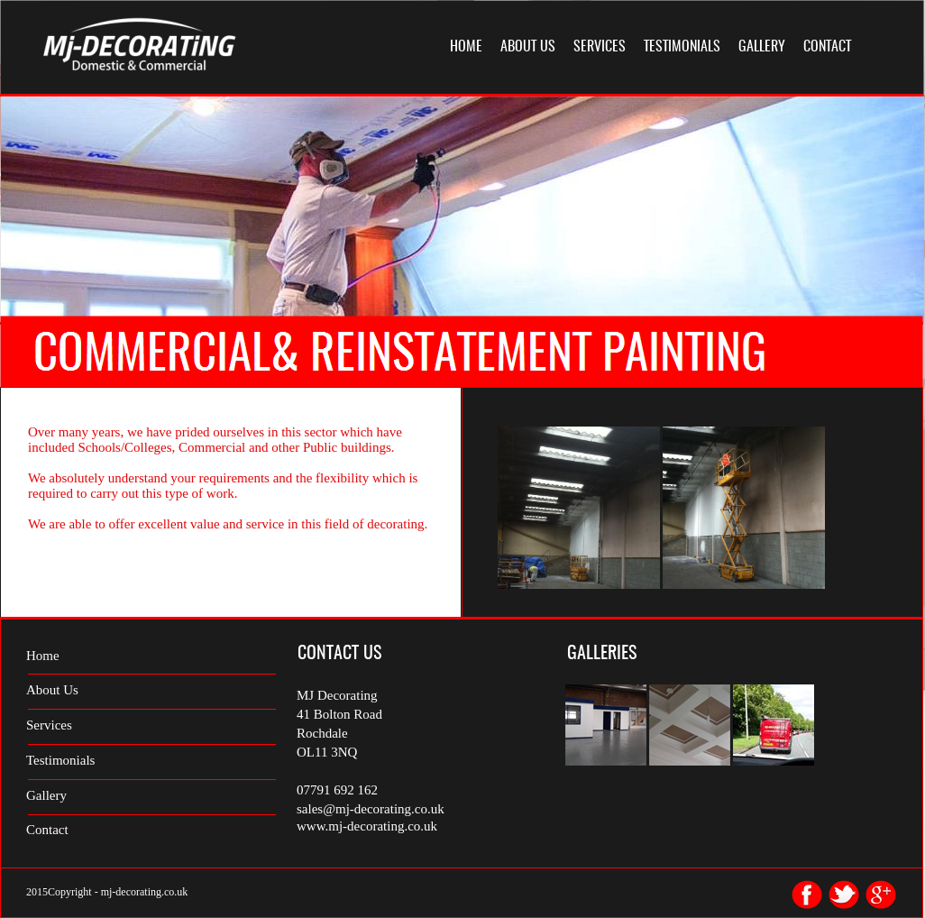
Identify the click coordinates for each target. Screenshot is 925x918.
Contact (47, 829)
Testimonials (60, 760)
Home (43, 655)
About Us (52, 690)
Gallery (46, 795)
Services (49, 725)
